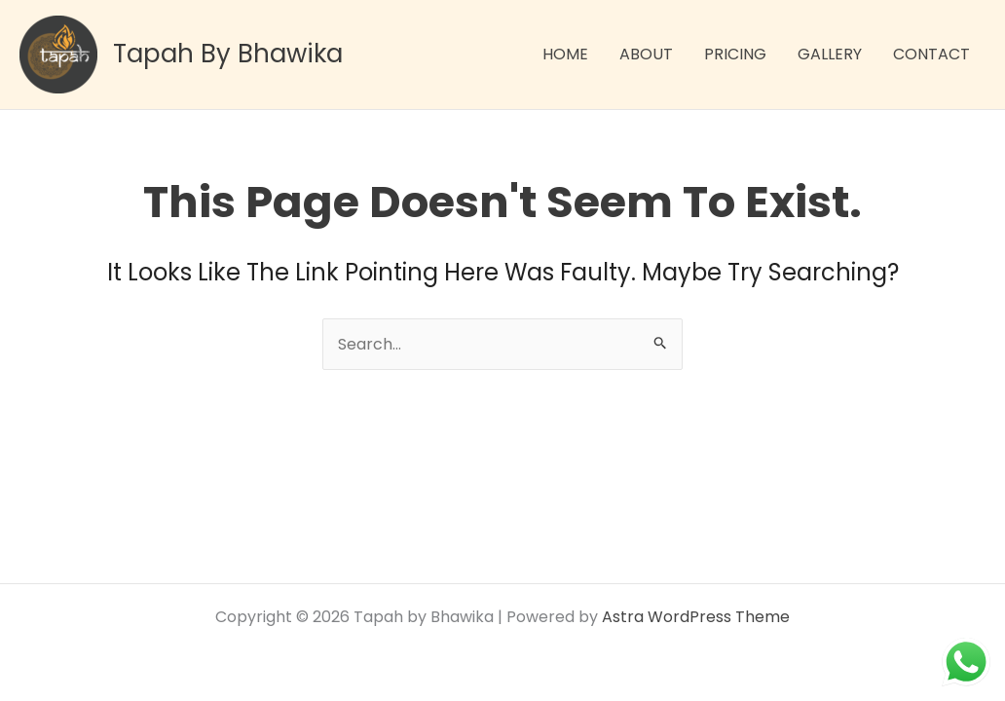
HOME (565, 54)
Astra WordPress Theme (696, 617)
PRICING (735, 54)
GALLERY (830, 54)
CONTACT (931, 54)
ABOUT (646, 54)
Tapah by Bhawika (228, 53)
